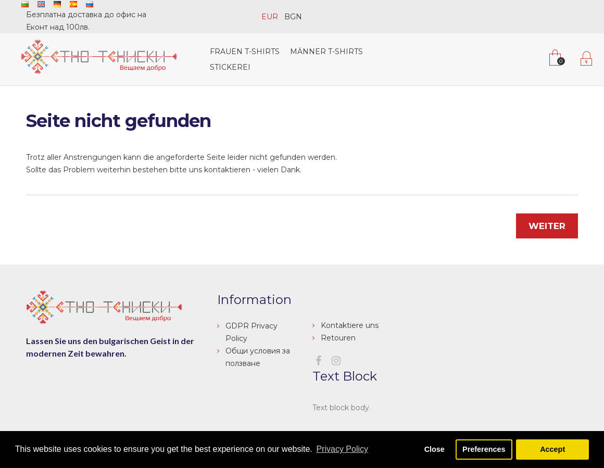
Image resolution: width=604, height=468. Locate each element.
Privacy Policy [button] (342, 449)
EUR (269, 16)
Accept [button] (552, 449)
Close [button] (434, 449)
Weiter (546, 226)
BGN (293, 16)
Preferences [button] (483, 449)
